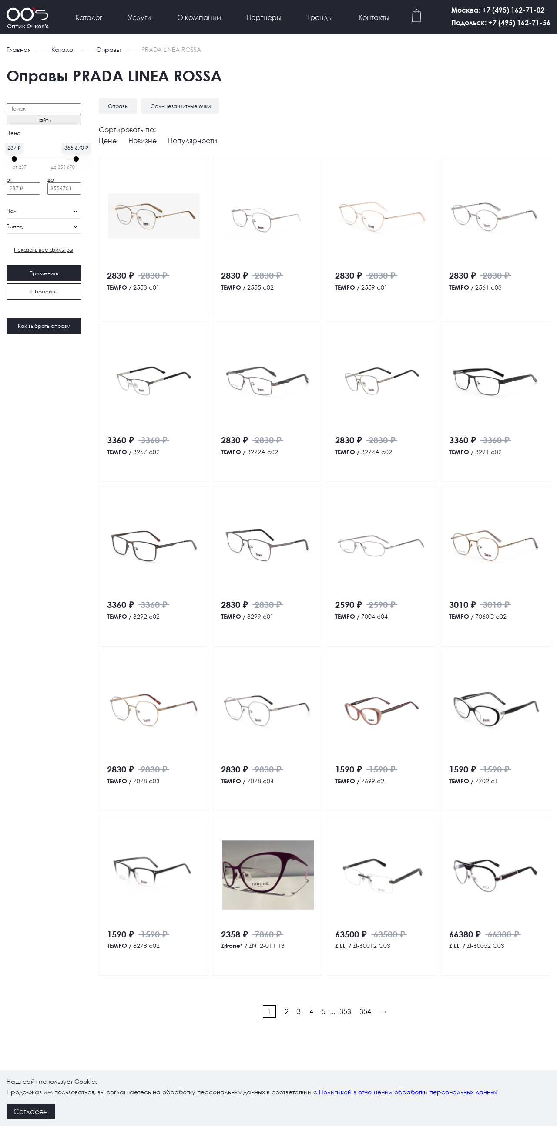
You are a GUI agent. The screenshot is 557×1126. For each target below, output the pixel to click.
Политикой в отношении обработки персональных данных (408, 1092)
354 (365, 1011)
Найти (43, 120)
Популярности (192, 140)
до (50, 179)
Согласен (30, 1111)
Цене (108, 140)
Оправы (108, 49)
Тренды (320, 17)
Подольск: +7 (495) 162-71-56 (500, 22)
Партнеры (264, 17)
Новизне (142, 140)
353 (345, 1011)
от (9, 179)
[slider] (14, 159)
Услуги (139, 17)
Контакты (374, 17)
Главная (18, 49)
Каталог (88, 17)
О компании (199, 17)
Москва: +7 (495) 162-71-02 (497, 10)
